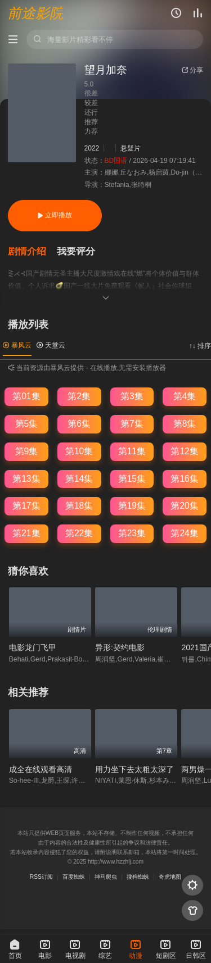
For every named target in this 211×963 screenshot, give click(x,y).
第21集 (26, 533)
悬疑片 (130, 148)
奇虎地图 (170, 877)
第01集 (26, 396)
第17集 (26, 505)
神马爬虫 (106, 877)
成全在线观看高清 (40, 769)
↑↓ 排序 (200, 346)
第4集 (184, 396)
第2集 (79, 396)
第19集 (132, 505)
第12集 (184, 451)
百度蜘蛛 (73, 877)
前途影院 (35, 13)
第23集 (132, 533)
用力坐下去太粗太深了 (134, 769)
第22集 (79, 533)
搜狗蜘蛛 (138, 877)
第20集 (184, 505)
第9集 (26, 451)
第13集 (26, 478)
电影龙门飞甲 (32, 647)
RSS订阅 (41, 877)
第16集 (184, 478)
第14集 (79, 478)
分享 (192, 70)
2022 (92, 148)
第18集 (79, 505)
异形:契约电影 (120, 647)
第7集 (131, 423)
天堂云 (51, 345)
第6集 (79, 423)
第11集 (132, 451)
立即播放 (54, 215)
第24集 (184, 533)
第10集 (79, 451)
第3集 (131, 396)
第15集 (132, 478)
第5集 (26, 423)
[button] (32, 252)
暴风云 (17, 345)
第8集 (184, 423)
